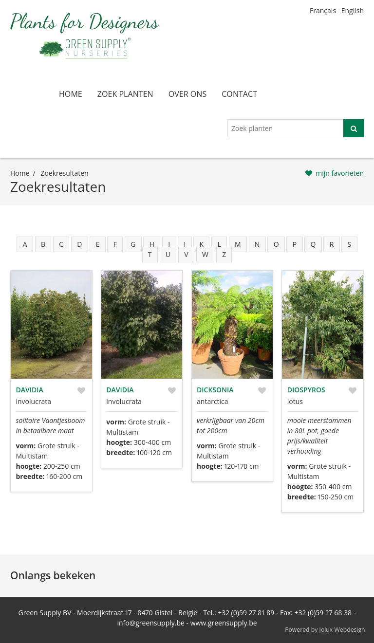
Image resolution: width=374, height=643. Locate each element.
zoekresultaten (64, 173)
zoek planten (125, 94)
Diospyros (306, 389)
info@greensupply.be (150, 622)
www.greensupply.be (223, 622)
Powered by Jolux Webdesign (325, 629)
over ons (187, 94)
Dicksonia (215, 389)
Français (323, 10)
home (70, 94)
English (352, 10)
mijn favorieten (340, 173)
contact (239, 94)
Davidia (29, 389)
